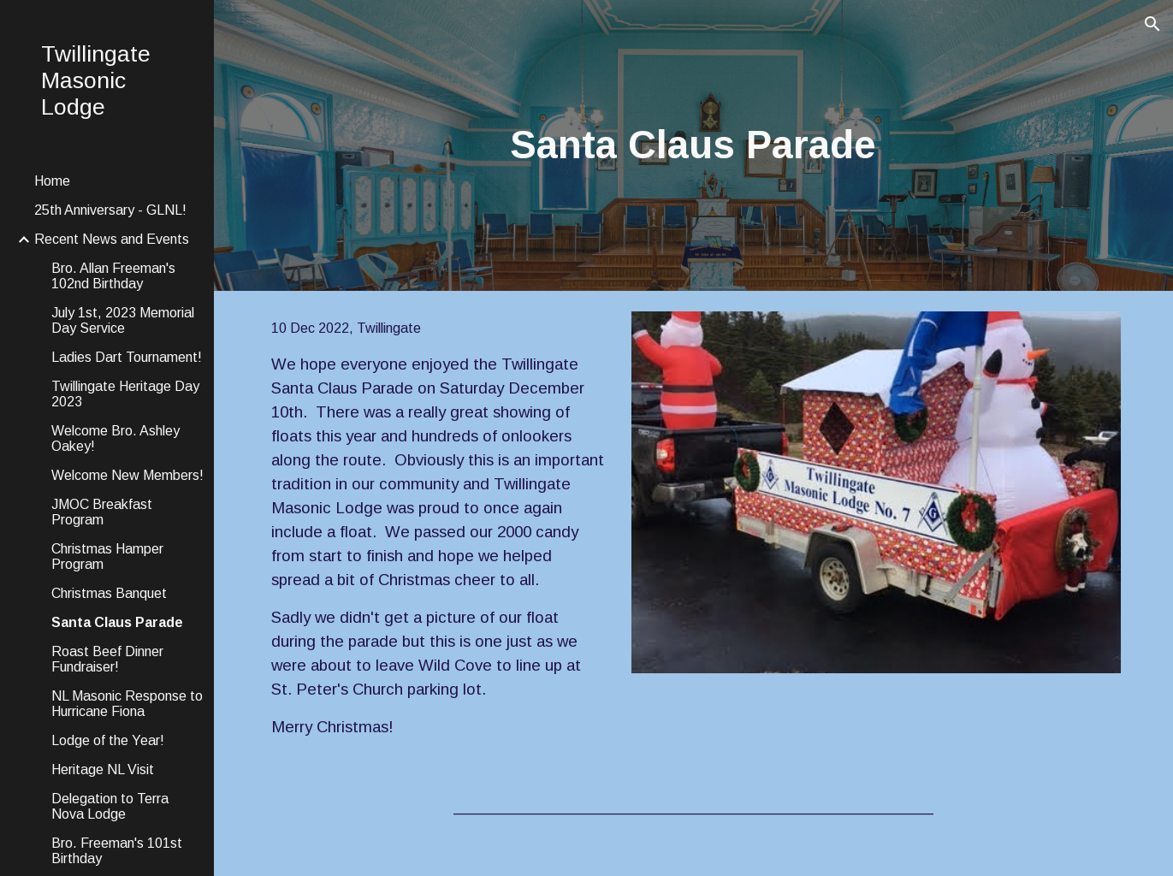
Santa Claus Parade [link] (117, 622)
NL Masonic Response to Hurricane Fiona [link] (127, 704)
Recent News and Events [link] (111, 239)
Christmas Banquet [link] (109, 593)
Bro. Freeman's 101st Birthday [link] (116, 851)
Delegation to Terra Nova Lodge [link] (110, 806)
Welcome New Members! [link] (127, 475)
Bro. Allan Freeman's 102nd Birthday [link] (113, 276)
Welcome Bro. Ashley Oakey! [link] (115, 438)
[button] (1152, 23)
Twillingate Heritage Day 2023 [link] (125, 394)
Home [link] (52, 181)
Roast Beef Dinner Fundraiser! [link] (107, 659)
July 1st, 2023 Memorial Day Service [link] (122, 320)
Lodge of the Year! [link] (107, 740)
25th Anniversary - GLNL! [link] (110, 210)
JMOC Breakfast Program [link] (101, 512)
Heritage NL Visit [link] (102, 769)
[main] (693, 146)
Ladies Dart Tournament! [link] (126, 357)
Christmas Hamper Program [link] (107, 556)
